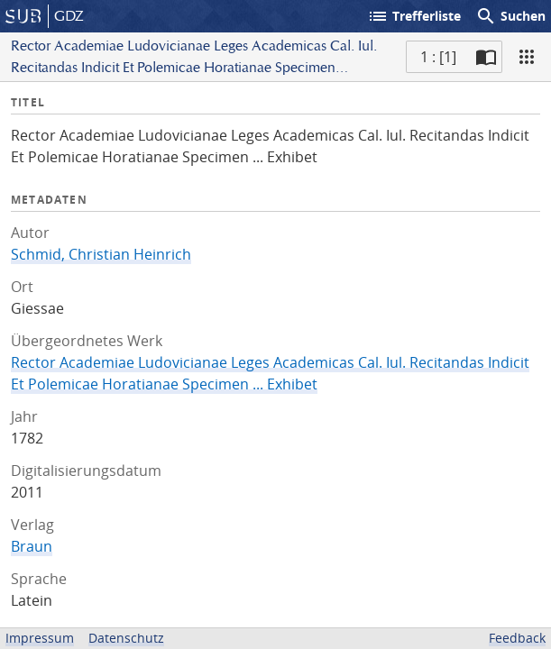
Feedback (517, 637)
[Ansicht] (527, 57)
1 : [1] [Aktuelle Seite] (438, 57)
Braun (31, 546)
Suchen (510, 16)
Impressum (39, 637)
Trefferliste (414, 16)
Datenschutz (126, 637)
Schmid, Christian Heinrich (101, 254)
